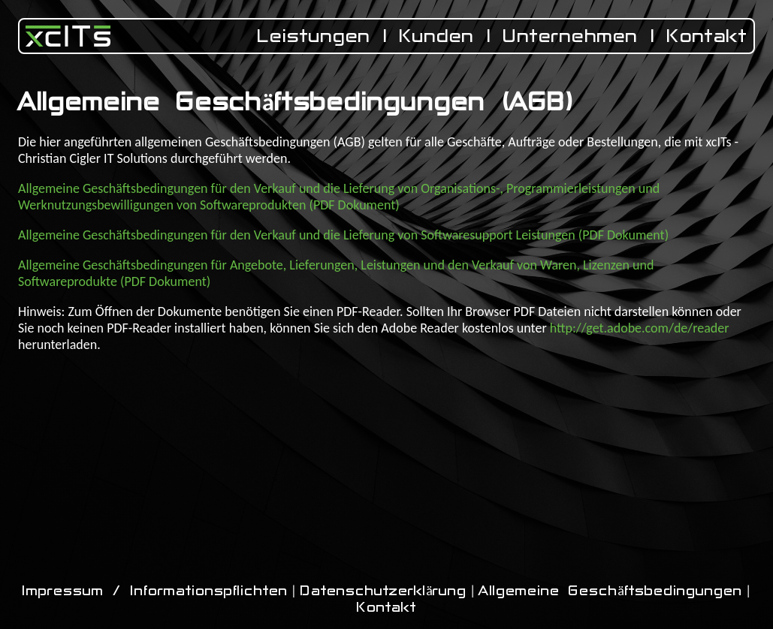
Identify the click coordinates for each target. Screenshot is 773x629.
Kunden (437, 36)
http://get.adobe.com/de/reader (639, 328)
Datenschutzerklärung (383, 590)
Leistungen (313, 36)
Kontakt (707, 36)
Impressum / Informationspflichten (155, 590)
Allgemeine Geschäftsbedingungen (610, 590)
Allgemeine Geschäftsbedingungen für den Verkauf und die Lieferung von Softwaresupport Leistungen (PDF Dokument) (343, 235)
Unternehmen (570, 36)
